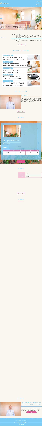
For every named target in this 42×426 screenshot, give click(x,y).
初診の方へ (20, 2)
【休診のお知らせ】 (19, 38)
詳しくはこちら (20, 160)
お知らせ (16, 2)
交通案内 (15, 1)
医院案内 (11, 2)
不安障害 (29, 2)
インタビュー (28, 1)
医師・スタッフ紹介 (21, 1)
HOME (11, 1)
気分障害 (25, 2)
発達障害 (37, 417)
